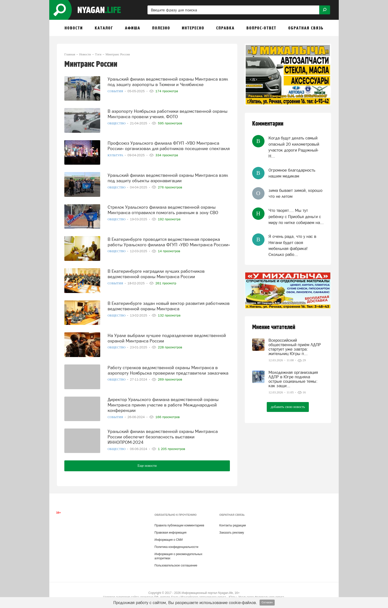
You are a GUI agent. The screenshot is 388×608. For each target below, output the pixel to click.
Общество (117, 121)
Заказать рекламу (231, 532)
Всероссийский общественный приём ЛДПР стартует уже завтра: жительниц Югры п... (294, 347)
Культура (116, 154)
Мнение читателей (273, 327)
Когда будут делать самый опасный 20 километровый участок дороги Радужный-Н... (293, 146)
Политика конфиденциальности (176, 547)
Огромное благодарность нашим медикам (291, 173)
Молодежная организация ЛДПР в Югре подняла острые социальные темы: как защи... (293, 379)
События (116, 89)
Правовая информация (170, 532)
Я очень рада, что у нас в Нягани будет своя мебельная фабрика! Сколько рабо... (292, 245)
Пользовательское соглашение (175, 565)
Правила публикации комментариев (179, 525)
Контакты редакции (232, 525)
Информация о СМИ (168, 539)
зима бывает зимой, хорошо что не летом (295, 193)
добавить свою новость (288, 407)
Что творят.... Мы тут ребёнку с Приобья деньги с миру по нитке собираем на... (296, 216)
